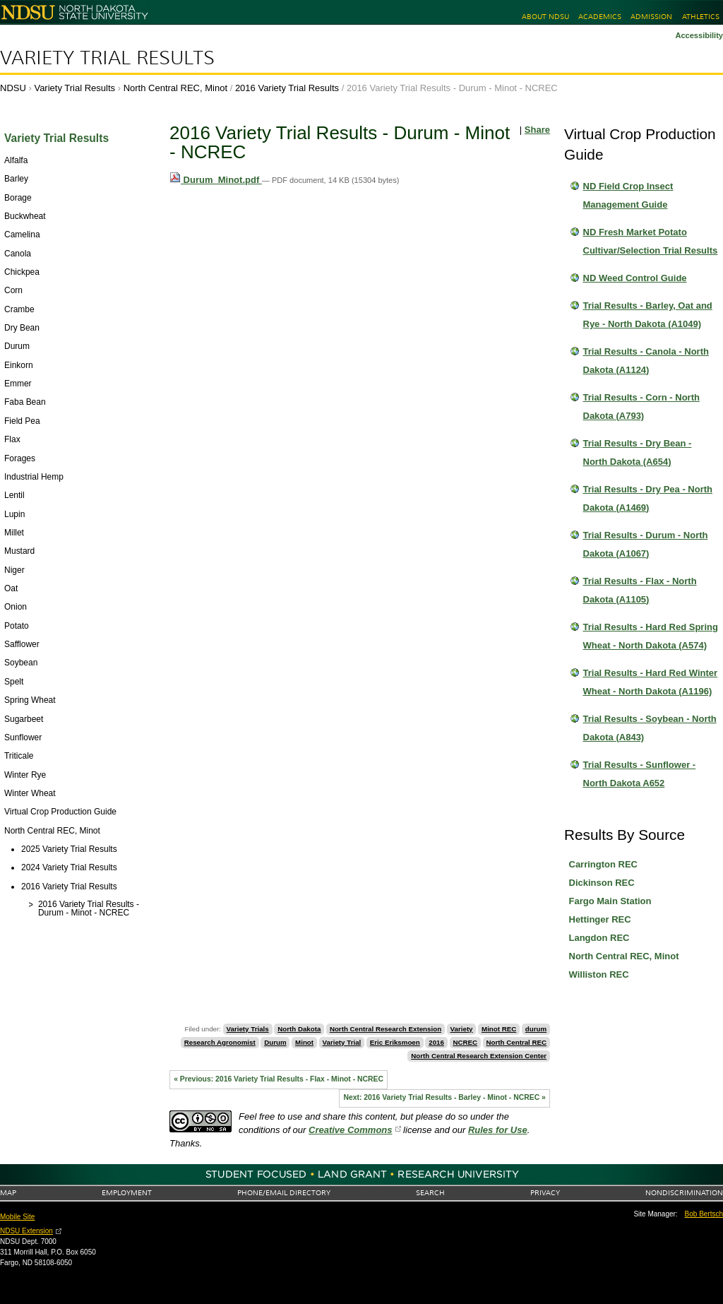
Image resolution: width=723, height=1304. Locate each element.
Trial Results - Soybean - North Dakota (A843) (650, 727)
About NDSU (545, 16)
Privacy (545, 1192)
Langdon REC (599, 937)
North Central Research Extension (385, 1029)
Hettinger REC (600, 919)
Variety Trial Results (107, 58)
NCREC (465, 1042)
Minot (304, 1042)
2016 (436, 1042)
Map (8, 1192)
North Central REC (516, 1042)
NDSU (13, 88)
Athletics (700, 16)
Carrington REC (603, 864)
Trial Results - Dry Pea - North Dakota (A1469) (648, 498)
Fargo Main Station (610, 901)
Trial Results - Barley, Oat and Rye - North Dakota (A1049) (647, 314)
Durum (275, 1042)
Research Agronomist (220, 1042)
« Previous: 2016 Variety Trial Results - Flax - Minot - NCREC (278, 1079)
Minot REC (499, 1029)
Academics (599, 16)
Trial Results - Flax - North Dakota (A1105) (640, 590)
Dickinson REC (602, 882)
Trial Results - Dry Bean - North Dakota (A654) (637, 452)
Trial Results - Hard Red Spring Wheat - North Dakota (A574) (650, 636)
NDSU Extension (26, 1231)
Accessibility (699, 35)
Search (430, 1192)
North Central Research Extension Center (478, 1056)
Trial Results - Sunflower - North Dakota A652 (639, 773)
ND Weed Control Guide (635, 278)
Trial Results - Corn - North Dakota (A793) (641, 406)
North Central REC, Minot (175, 88)
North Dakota (299, 1029)
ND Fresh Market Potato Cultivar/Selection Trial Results (650, 241)
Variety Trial (342, 1042)
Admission (651, 16)
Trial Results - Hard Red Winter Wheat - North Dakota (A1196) (650, 682)
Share (537, 129)
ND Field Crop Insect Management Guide (628, 195)
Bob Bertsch (704, 1214)
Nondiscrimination (684, 1192)
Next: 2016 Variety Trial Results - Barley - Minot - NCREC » (444, 1097)
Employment (127, 1192)
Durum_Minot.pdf (215, 179)
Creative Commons (350, 1130)
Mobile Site (17, 1217)
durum (535, 1029)
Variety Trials (248, 1029)
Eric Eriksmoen (395, 1042)
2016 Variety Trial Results (287, 88)
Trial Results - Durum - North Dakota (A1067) (645, 544)
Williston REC (599, 974)
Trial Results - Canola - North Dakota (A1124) (646, 360)
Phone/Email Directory (283, 1192)
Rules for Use (497, 1130)
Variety (461, 1029)
